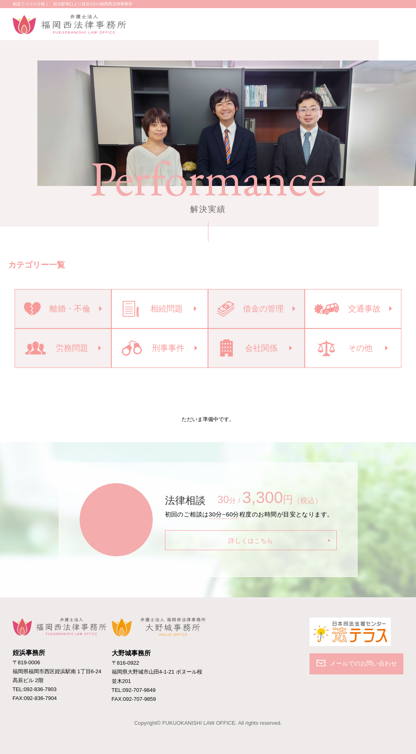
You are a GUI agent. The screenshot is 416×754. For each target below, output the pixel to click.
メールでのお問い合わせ (370, 22)
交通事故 (347, 309)
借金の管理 (250, 309)
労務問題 (56, 347)
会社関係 (248, 347)
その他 (345, 348)
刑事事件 (153, 348)
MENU (396, 22)
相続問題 (152, 309)
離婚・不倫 (57, 308)
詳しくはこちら (250, 540)
